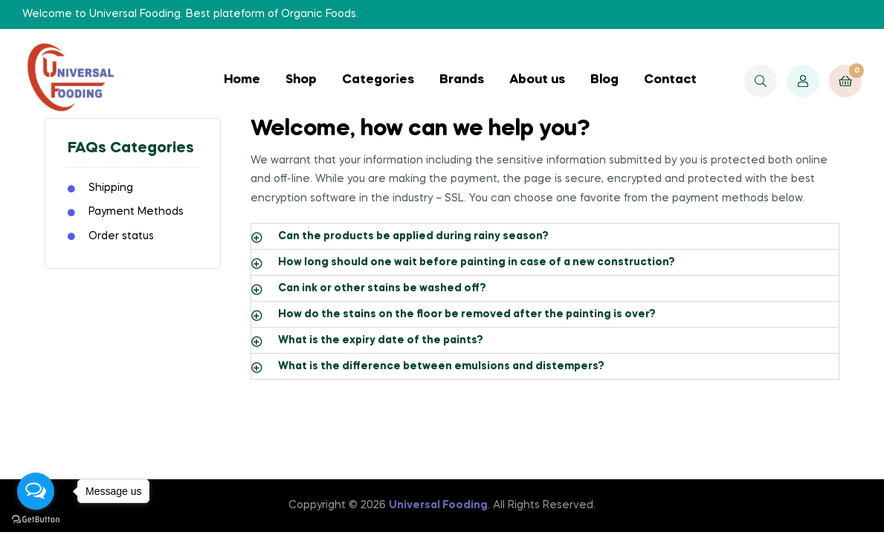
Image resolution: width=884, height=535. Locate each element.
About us (537, 80)
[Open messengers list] (35, 491)
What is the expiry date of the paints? (380, 340)
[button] (545, 236)
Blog (604, 80)
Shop (301, 80)
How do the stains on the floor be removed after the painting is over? (467, 314)
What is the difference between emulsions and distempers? (441, 366)
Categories (378, 80)
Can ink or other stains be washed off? (382, 288)
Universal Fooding (438, 505)
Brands (461, 80)
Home (242, 80)
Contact (670, 80)
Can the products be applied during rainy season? (413, 236)
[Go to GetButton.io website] (35, 520)
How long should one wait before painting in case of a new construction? (476, 262)
